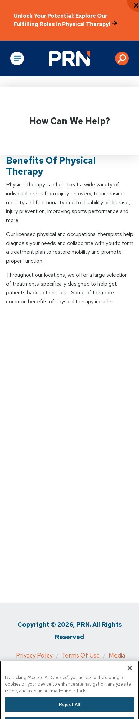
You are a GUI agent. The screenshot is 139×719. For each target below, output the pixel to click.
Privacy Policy (34, 655)
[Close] (129, 673)
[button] (122, 58)
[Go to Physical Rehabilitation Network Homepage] (69, 58)
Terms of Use (81, 655)
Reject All (69, 710)
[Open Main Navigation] (17, 58)
